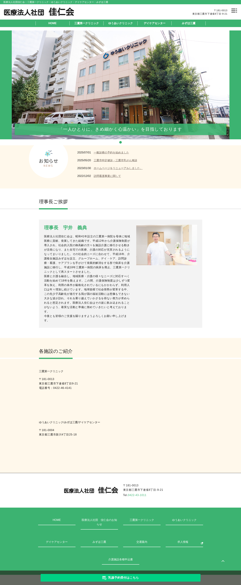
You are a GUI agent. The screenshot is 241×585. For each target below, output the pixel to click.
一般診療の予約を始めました (111, 152)
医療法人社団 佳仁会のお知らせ (99, 522)
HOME (52, 23)
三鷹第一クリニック (86, 23)
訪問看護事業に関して (107, 176)
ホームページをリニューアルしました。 (118, 168)
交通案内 (141, 541)
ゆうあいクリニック (120, 23)
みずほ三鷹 (188, 23)
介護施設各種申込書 (120, 559)
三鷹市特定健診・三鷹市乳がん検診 (115, 160)
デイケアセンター (154, 23)
